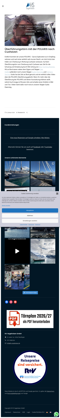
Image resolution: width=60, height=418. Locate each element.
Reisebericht (21, 112)
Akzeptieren (30, 210)
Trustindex (48, 147)
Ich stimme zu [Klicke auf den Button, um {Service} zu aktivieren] (30, 34)
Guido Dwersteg (37, 72)
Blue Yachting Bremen (47, 67)
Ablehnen (30, 215)
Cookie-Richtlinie (23, 224)
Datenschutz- (50, 391)
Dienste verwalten (6, 205)
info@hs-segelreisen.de (13, 343)
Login (28, 412)
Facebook (36, 147)
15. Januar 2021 (10, 112)
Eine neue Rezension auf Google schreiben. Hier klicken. (30, 137)
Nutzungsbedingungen (14, 393)
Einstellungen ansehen (30, 220)
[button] (57, 194)
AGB (23, 412)
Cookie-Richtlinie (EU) (38, 412)
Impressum (37, 224)
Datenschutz (31, 224)
